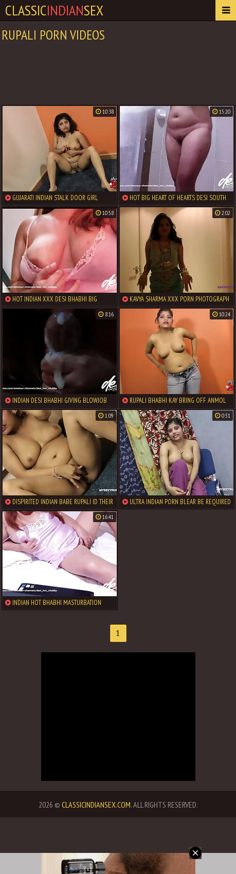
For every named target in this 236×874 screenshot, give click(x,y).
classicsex (54, 10)
